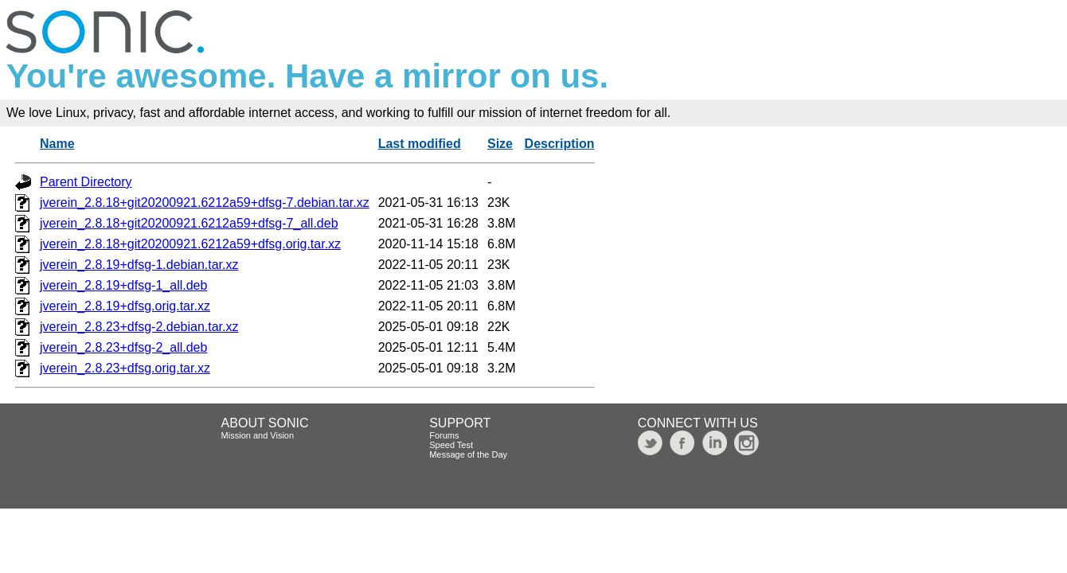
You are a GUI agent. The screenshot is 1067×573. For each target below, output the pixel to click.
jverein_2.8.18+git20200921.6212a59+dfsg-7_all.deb (189, 223)
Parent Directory (86, 182)
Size (500, 143)
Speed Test (451, 445)
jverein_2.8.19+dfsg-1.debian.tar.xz (139, 264)
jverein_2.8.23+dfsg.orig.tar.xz (125, 368)
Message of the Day (468, 454)
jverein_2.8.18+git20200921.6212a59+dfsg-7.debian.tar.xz (204, 202)
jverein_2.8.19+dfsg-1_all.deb (123, 285)
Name (57, 143)
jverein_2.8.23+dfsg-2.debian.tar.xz (139, 326)
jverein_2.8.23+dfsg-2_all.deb (123, 347)
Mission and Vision (258, 435)
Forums (444, 435)
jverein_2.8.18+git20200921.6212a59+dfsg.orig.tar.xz (190, 244)
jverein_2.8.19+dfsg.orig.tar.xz (125, 306)
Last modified (419, 143)
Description (560, 143)
